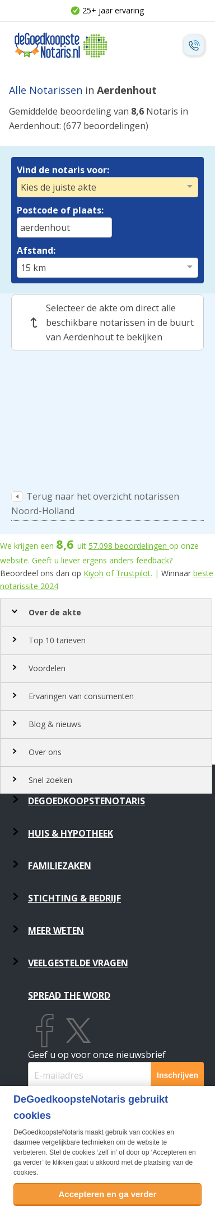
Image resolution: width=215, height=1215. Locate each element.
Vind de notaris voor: (63, 170)
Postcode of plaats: (60, 210)
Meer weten (56, 930)
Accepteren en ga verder (107, 1194)
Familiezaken (59, 866)
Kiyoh (93, 573)
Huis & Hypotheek (70, 833)
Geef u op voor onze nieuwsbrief (97, 1054)
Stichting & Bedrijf (74, 898)
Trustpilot (133, 573)
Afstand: (36, 250)
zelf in (106, 1152)
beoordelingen (128, 545)
